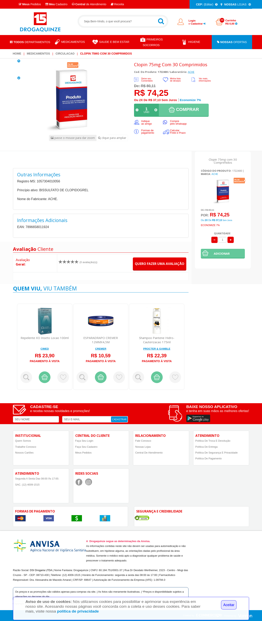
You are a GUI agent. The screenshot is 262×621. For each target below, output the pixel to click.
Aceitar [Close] (228, 605)
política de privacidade (78, 611)
